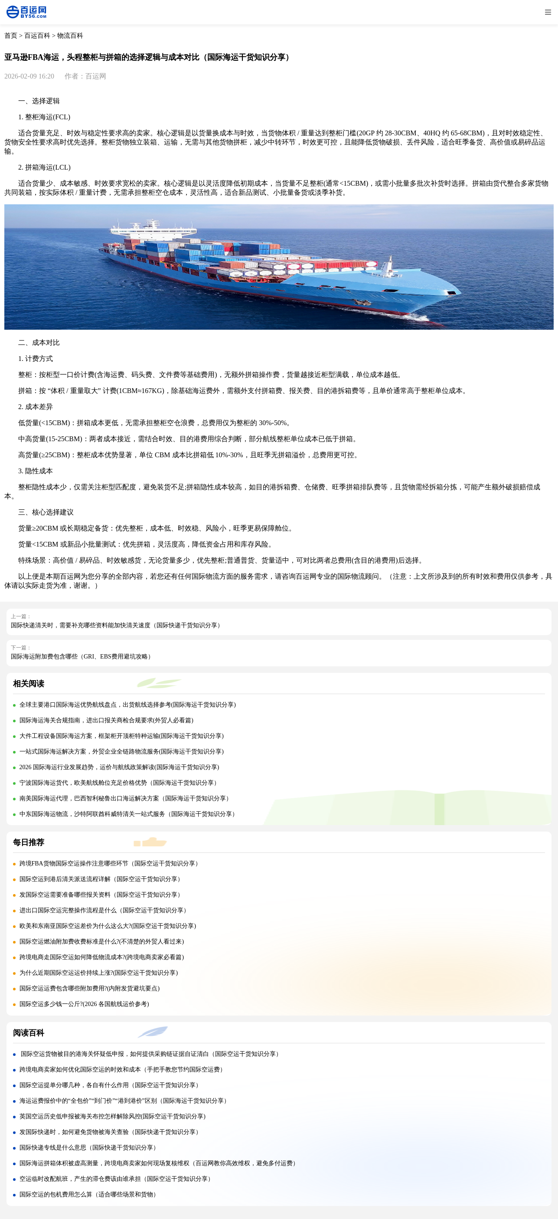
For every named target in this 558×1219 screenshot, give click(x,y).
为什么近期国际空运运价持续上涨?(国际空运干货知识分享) (99, 973)
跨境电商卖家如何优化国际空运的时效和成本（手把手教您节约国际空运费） (123, 1069)
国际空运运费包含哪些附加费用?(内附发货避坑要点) (90, 988)
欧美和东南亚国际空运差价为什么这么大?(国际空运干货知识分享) (108, 926)
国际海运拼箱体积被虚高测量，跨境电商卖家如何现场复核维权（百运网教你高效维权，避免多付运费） (159, 1163)
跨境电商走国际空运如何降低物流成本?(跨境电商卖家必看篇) (102, 957)
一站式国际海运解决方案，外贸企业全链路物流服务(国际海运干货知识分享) (122, 751)
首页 (10, 35)
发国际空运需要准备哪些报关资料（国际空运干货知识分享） (101, 894)
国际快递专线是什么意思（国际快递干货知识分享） (89, 1147)
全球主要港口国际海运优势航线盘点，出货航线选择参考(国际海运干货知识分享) (128, 704)
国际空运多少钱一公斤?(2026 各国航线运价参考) (84, 1004)
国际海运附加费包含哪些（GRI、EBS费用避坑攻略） (82, 656)
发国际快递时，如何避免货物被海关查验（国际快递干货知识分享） (111, 1132)
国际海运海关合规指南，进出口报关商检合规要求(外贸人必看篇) (106, 720)
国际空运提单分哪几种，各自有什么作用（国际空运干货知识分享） (111, 1085)
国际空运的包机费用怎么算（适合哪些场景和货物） (89, 1194)
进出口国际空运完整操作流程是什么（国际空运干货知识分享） (104, 910)
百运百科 (37, 35)
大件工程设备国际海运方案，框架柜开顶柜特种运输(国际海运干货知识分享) (122, 736)
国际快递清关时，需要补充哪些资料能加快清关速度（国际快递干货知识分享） (117, 625)
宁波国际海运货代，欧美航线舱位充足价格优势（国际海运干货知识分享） (120, 783)
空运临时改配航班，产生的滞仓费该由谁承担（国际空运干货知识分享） (117, 1179)
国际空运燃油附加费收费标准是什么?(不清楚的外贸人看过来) (102, 941)
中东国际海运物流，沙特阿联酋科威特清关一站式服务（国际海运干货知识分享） (129, 814)
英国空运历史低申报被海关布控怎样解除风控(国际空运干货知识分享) (113, 1116)
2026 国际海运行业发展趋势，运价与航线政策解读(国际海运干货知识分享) (119, 767)
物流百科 (70, 35)
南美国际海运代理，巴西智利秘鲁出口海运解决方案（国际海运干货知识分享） (126, 798)
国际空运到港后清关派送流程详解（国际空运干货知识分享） (101, 879)
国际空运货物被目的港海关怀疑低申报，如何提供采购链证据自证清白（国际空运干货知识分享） (151, 1054)
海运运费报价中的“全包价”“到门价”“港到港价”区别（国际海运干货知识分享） (125, 1101)
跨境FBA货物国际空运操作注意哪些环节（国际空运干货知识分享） (110, 863)
